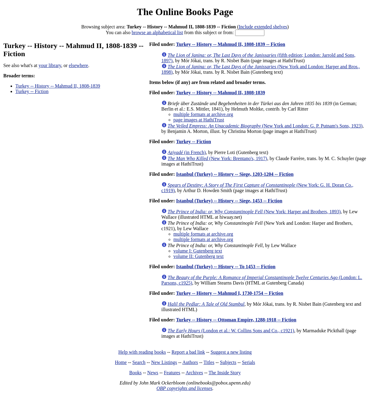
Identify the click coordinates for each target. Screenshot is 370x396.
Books (135, 372)
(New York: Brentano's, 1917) (217, 158)
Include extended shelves (263, 26)
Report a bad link (188, 352)
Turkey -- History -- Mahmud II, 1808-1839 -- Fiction (230, 44)
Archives (194, 372)
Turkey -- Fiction (32, 91)
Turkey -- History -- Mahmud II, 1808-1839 (57, 86)
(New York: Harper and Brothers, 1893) (254, 211)
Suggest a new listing (231, 352)
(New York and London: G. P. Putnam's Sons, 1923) (265, 125)
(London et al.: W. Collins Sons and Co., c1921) (231, 330)
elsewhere (78, 65)
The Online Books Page (185, 11)
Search (139, 362)
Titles (208, 362)
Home (121, 362)
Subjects (228, 362)
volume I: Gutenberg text (198, 250)
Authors (190, 362)
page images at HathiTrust (199, 119)
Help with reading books (142, 352)
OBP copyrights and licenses (184, 388)
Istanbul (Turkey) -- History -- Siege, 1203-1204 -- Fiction (234, 174)
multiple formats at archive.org (203, 114)
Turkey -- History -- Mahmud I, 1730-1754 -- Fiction (229, 293)
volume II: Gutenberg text (199, 256)
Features (172, 372)
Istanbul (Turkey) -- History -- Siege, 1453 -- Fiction (229, 200)
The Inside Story (225, 372)
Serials (248, 362)
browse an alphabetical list (157, 32)
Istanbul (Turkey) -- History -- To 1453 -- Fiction (225, 266)
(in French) (187, 152)
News (152, 372)
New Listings (164, 362)
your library (50, 65)
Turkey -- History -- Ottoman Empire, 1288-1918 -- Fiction (236, 319)
